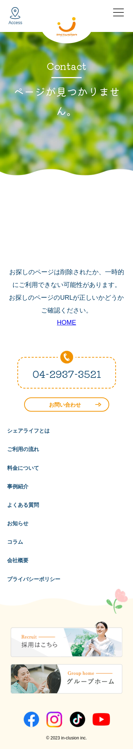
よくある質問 (23, 505)
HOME (66, 322)
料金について (23, 468)
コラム (15, 542)
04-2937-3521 (66, 374)
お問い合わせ (75, 405)
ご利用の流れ (23, 449)
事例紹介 (17, 486)
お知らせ (17, 523)
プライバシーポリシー (33, 579)
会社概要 (17, 560)
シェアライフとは (28, 431)
